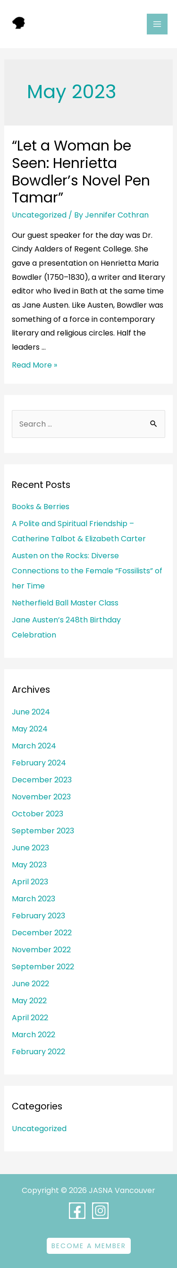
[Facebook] (77, 1210)
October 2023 (37, 813)
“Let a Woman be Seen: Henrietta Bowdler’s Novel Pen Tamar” (81, 172)
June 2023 (30, 847)
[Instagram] (100, 1210)
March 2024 (34, 745)
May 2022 (29, 1000)
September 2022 (43, 966)
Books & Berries (40, 506)
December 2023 (42, 779)
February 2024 (39, 762)
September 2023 (43, 830)
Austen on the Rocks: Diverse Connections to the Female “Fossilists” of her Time (87, 570)
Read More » (34, 365)
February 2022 (38, 1051)
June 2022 (30, 983)
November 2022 (41, 949)
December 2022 (42, 932)
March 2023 (33, 898)
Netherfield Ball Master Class (65, 602)
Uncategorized (39, 215)
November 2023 (41, 796)
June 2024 (31, 711)
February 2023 (38, 915)
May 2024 (30, 728)
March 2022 (33, 1034)
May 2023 (29, 864)
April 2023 (30, 881)
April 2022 (30, 1017)
